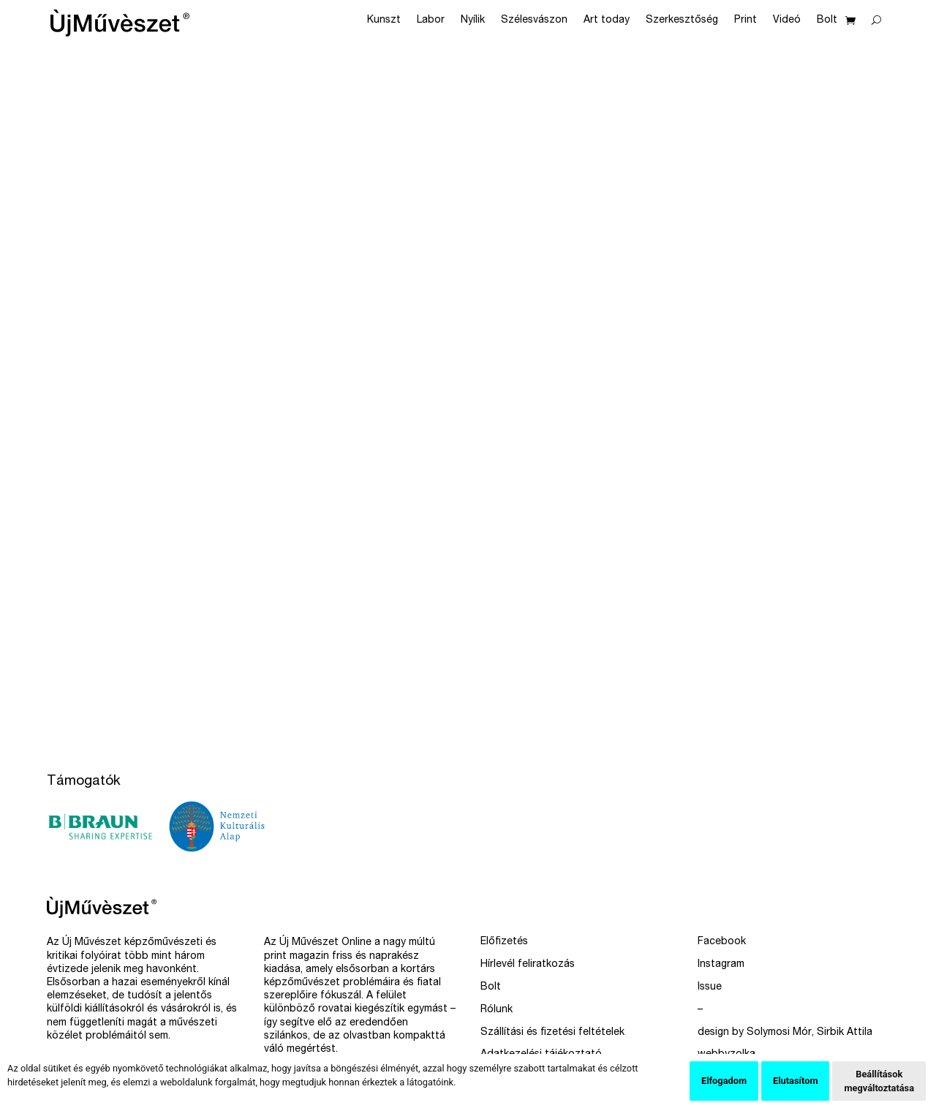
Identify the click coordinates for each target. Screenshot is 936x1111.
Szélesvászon (534, 20)
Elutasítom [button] (795, 1080)
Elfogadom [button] (724, 1080)
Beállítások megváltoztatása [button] (879, 1081)
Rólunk (496, 1010)
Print (745, 20)
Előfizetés (504, 942)
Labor (431, 20)
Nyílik (473, 20)
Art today (607, 20)
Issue (710, 987)
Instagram (721, 965)
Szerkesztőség (682, 20)
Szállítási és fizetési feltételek (552, 1033)
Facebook (722, 942)
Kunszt (384, 20)
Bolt (827, 20)
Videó (787, 20)
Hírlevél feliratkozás (527, 965)
